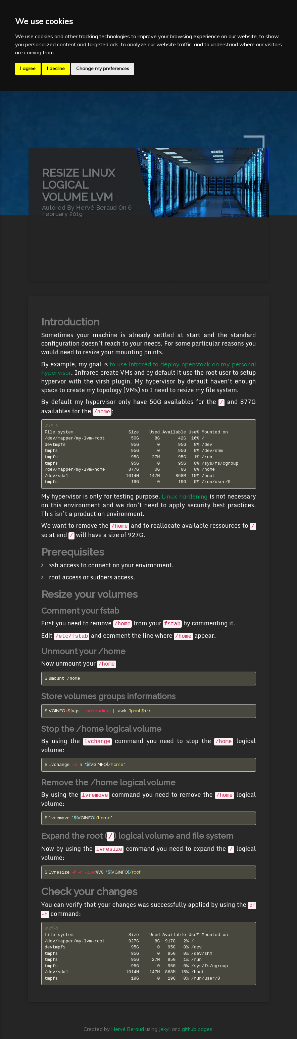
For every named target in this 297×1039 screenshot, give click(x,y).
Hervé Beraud (127, 1029)
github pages (197, 1029)
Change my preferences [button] (102, 68)
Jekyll (164, 1029)
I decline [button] (56, 68)
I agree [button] (28, 68)
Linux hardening (185, 496)
